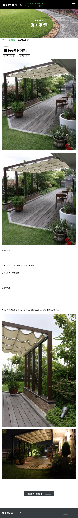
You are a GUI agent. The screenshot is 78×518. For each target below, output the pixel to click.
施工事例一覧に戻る (35, 494)
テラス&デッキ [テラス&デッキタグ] (9, 56)
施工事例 (12, 40)
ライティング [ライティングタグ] (24, 56)
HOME (4, 40)
